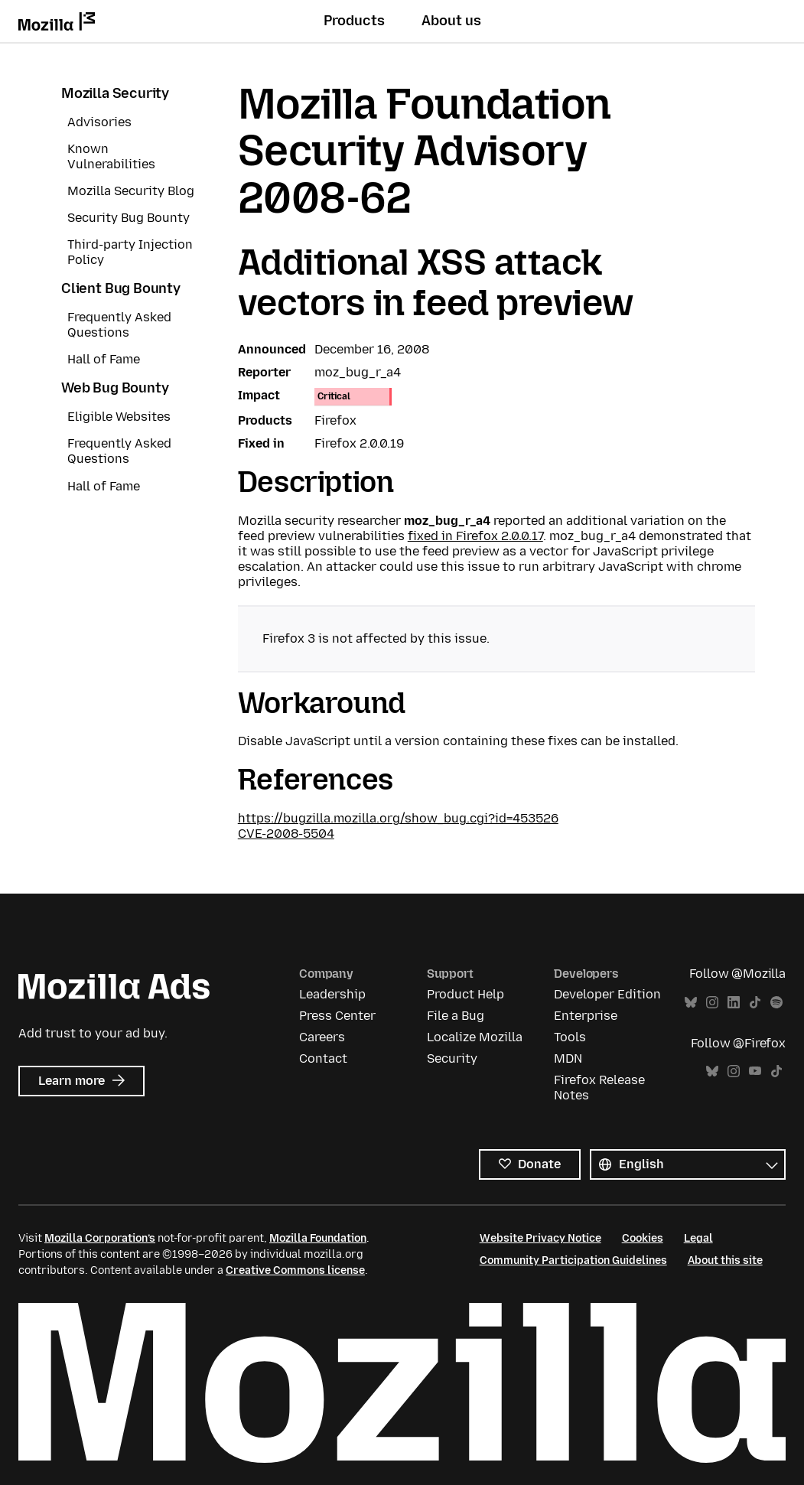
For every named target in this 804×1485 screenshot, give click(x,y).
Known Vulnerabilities (111, 156)
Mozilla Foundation (317, 1238)
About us (451, 20)
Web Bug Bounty (114, 387)
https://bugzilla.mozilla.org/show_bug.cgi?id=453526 (398, 818)
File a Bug (455, 1015)
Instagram (712, 1002)
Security (452, 1058)
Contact (323, 1058)
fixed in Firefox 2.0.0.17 (475, 536)
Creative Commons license (295, 1270)
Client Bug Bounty (121, 288)
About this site (725, 1260)
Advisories (99, 122)
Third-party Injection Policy (130, 252)
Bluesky (691, 1002)
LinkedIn (733, 1002)
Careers (322, 1037)
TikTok (755, 1002)
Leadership (332, 994)
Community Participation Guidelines (573, 1260)
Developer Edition (607, 994)
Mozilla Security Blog (130, 191)
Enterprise (585, 1015)
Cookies (642, 1238)
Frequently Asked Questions (119, 325)
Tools (570, 1037)
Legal (698, 1238)
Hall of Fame (103, 359)
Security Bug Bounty (128, 217)
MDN (568, 1058)
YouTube (755, 1071)
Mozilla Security (115, 93)
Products (354, 20)
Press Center (337, 1015)
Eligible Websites (119, 416)
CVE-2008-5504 (286, 833)
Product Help (465, 994)
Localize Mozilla (474, 1037)
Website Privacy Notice (540, 1238)
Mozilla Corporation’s (99, 1238)
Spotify (776, 1002)
